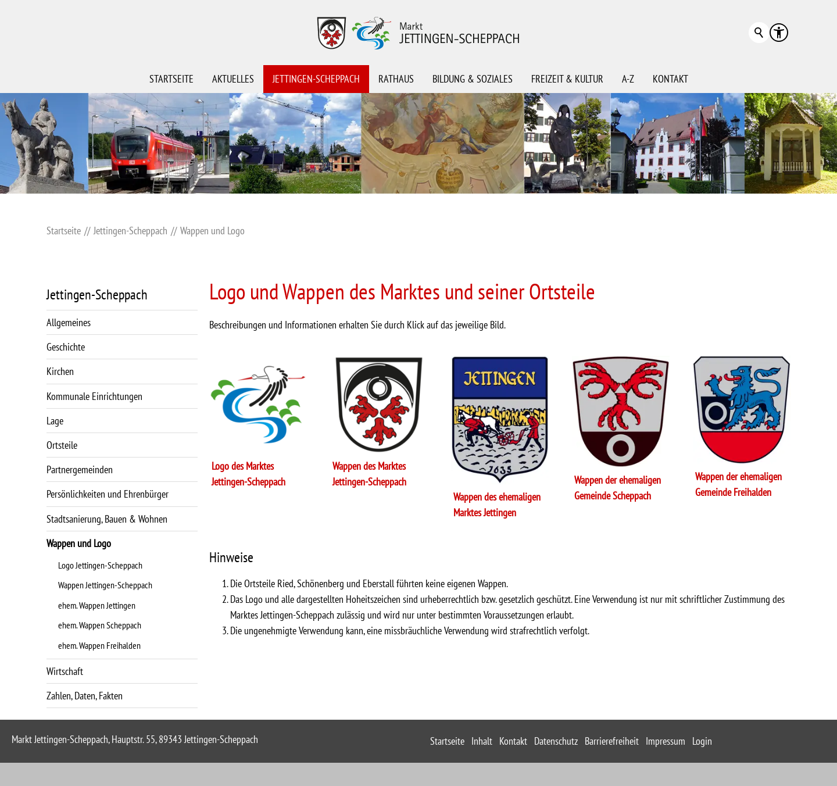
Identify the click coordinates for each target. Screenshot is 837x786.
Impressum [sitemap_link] (665, 741)
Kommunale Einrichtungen (94, 396)
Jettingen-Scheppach (316, 78)
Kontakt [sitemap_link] (513, 741)
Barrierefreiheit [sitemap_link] (612, 741)
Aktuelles (233, 78)
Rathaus (396, 78)
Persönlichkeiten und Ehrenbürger (107, 494)
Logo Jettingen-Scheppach (100, 565)
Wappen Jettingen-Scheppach (105, 585)
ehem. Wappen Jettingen (96, 605)
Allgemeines (68, 322)
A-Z (628, 78)
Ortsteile (61, 445)
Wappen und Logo (78, 543)
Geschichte (65, 346)
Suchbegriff (759, 32)
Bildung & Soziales (472, 78)
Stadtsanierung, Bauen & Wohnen (106, 519)
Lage (54, 420)
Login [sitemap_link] (702, 741)
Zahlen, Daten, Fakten (84, 695)
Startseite (171, 78)
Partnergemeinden (79, 469)
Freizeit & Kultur (567, 78)
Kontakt (670, 78)
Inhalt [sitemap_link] (481, 741)
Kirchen (60, 371)
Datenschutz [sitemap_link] (556, 741)
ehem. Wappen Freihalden (99, 645)
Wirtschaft (64, 671)
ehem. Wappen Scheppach (99, 625)
